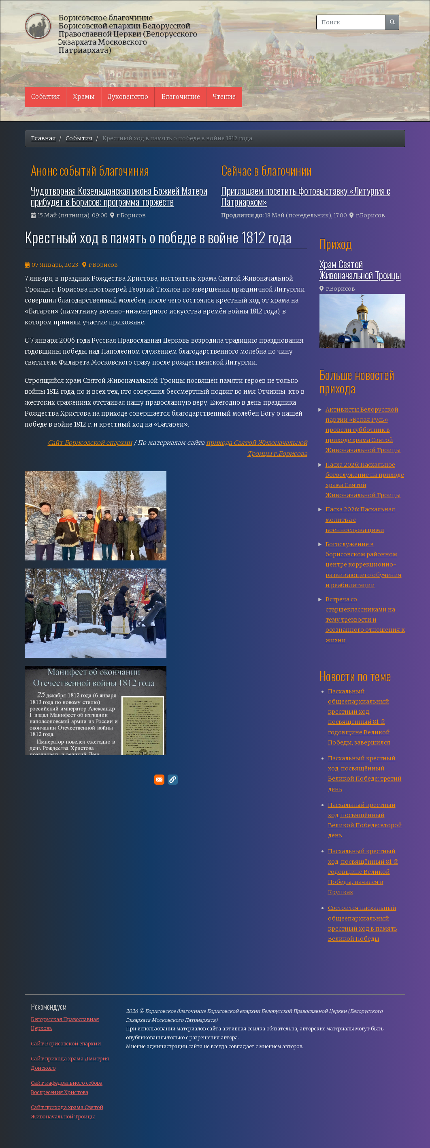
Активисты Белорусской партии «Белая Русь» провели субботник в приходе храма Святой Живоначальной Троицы (363, 430)
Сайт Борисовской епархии (90, 442)
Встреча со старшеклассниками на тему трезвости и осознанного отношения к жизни (365, 620)
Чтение (224, 97)
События (45, 97)
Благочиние (180, 97)
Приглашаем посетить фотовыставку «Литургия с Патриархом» (305, 195)
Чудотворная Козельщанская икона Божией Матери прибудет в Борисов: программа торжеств (119, 195)
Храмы (84, 97)
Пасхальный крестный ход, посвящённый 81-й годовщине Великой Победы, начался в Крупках (363, 872)
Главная (43, 138)
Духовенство (128, 97)
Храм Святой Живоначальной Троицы (360, 268)
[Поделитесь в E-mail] (159, 780)
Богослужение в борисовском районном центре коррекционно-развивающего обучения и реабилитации (364, 565)
